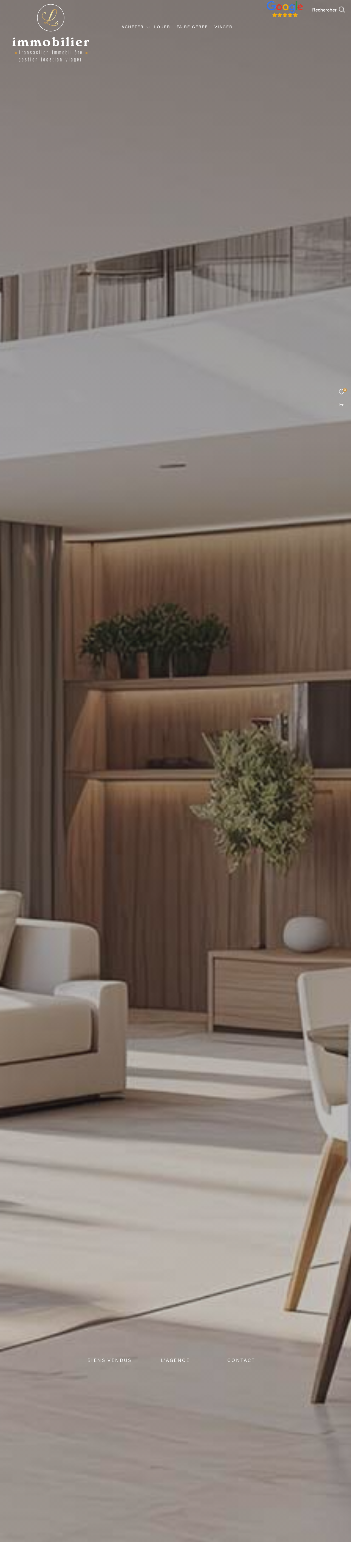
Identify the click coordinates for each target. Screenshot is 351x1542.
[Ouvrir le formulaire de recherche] (328, 9)
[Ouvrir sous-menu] (148, 27)
